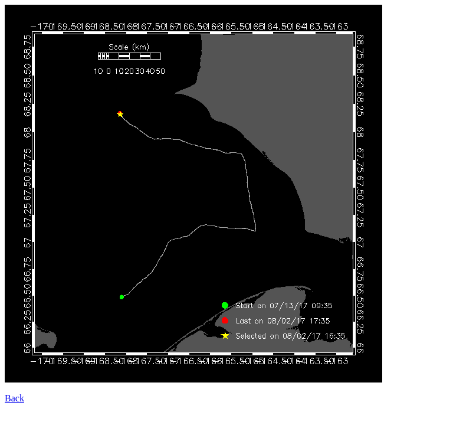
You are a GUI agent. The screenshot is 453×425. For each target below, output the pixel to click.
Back (14, 398)
